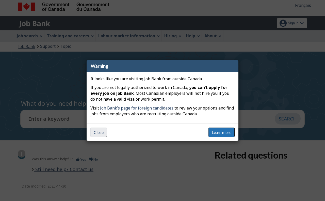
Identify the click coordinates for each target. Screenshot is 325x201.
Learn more (221, 132)
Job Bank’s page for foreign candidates (136, 108)
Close (99, 132)
